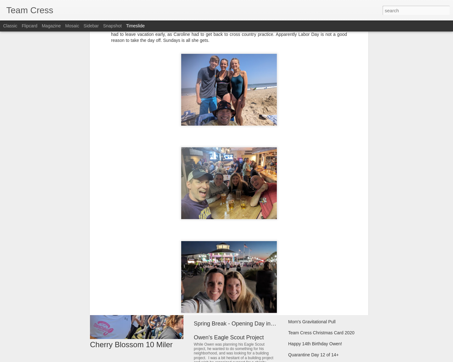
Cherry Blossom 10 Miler (131, 344)
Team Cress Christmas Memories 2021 (326, 277)
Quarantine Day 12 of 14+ (313, 354)
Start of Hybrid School (309, 299)
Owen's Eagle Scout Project (229, 337)
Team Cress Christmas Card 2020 (321, 332)
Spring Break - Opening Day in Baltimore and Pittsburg (262, 323)
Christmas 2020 (303, 310)
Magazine (51, 25)
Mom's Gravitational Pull (312, 321)
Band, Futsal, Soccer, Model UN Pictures (328, 266)
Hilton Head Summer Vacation (317, 244)
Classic (10, 25)
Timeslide (135, 25)
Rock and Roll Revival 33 (225, 246)
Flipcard (29, 25)
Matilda (203, 291)
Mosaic (72, 25)
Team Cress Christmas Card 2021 (321, 288)
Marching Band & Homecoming (318, 255)
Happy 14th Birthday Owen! (315, 343)
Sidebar (91, 25)
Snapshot (112, 25)
